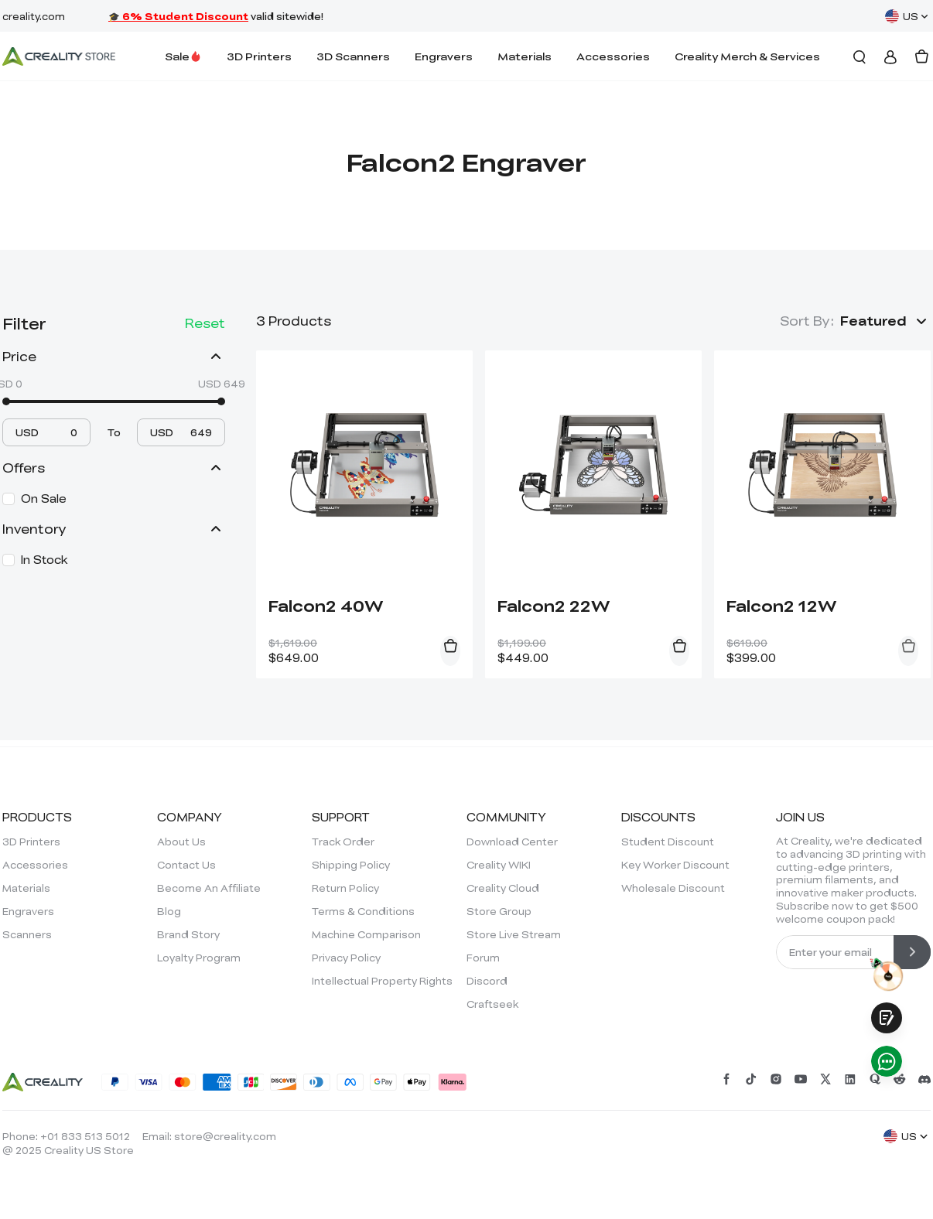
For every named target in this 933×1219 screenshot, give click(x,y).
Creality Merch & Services (747, 56)
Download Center (512, 842)
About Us (181, 842)
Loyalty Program (199, 958)
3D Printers (259, 56)
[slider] (6, 401)
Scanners (27, 934)
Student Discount (667, 842)
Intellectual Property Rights (382, 981)
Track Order (343, 842)
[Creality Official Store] (58, 56)
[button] (885, 321)
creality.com (33, 16)
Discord (487, 981)
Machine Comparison (366, 934)
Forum (483, 958)
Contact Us (186, 865)
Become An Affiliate (209, 888)
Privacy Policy (346, 958)
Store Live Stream (513, 934)
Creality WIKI (498, 865)
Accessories (613, 56)
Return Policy (345, 888)
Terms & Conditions (363, 911)
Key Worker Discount (675, 865)
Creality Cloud (502, 888)
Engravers (444, 56)
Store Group (498, 911)
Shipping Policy (351, 865)
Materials (524, 56)
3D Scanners (353, 56)
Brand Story (188, 934)
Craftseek (492, 1004)
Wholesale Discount (673, 888)
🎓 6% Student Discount (178, 16)
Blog (169, 911)
